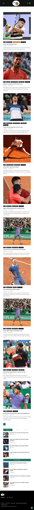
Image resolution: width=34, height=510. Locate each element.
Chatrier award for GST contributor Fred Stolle (20, 476)
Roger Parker (13, 434)
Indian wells (9, 123)
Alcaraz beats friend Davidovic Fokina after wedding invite (16, 413)
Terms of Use (8, 503)
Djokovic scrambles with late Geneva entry (12, 84)
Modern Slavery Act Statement (21, 503)
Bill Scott (12, 447)
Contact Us (3, 503)
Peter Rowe (12, 464)
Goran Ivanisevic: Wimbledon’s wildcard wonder (18, 470)
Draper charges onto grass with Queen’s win (19, 452)
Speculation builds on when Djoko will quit (19, 445)
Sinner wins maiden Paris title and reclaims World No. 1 (19, 440)
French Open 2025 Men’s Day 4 (10, 44)
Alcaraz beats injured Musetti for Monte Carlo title (14, 372)
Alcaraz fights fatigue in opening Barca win (12, 330)
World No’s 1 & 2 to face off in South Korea (19, 432)
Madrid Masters (16, 123)
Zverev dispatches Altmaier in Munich (11, 289)
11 (14, 424)
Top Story (21, 206)
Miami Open (9, 206)
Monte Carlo (23, 123)
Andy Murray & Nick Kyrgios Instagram (18, 463)
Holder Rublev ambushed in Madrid (11, 167)
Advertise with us (4, 504)
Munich (14, 287)
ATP (4, 123)
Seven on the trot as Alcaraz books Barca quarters (14, 249)
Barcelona (9, 247)
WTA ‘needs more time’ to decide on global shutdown (19, 483)
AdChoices (13, 503)
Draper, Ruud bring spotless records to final (13, 127)
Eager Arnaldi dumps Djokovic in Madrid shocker (14, 208)
